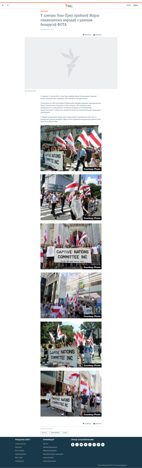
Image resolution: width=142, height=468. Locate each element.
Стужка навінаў (20, 444)
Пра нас (45, 444)
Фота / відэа (19, 457)
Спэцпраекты (19, 461)
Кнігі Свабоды (19, 451)
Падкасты (18, 447)
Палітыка (44, 11)
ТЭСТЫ (129, 5)
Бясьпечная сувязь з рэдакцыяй (53, 454)
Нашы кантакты (48, 457)
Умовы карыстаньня (49, 461)
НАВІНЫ (135, 5)
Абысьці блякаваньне (50, 447)
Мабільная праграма (50, 451)
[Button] (87, 35)
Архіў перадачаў (20, 454)
